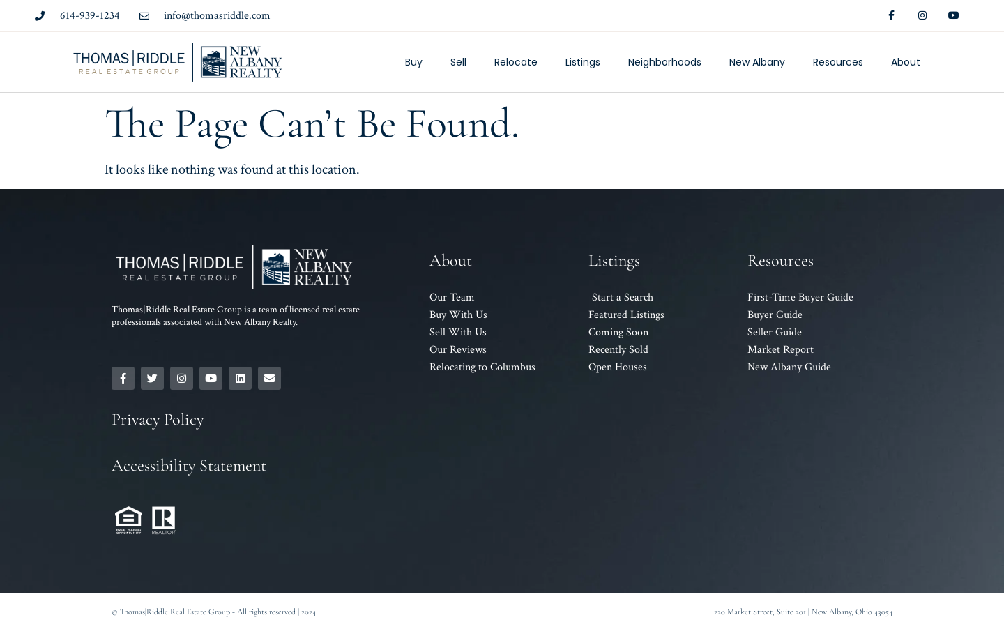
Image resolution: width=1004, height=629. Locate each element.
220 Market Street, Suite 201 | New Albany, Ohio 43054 (803, 611)
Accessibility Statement (189, 465)
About (905, 62)
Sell (458, 62)
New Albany (757, 62)
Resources (838, 62)
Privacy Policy (158, 419)
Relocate (516, 62)
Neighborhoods (664, 62)
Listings (582, 62)
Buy (414, 62)
